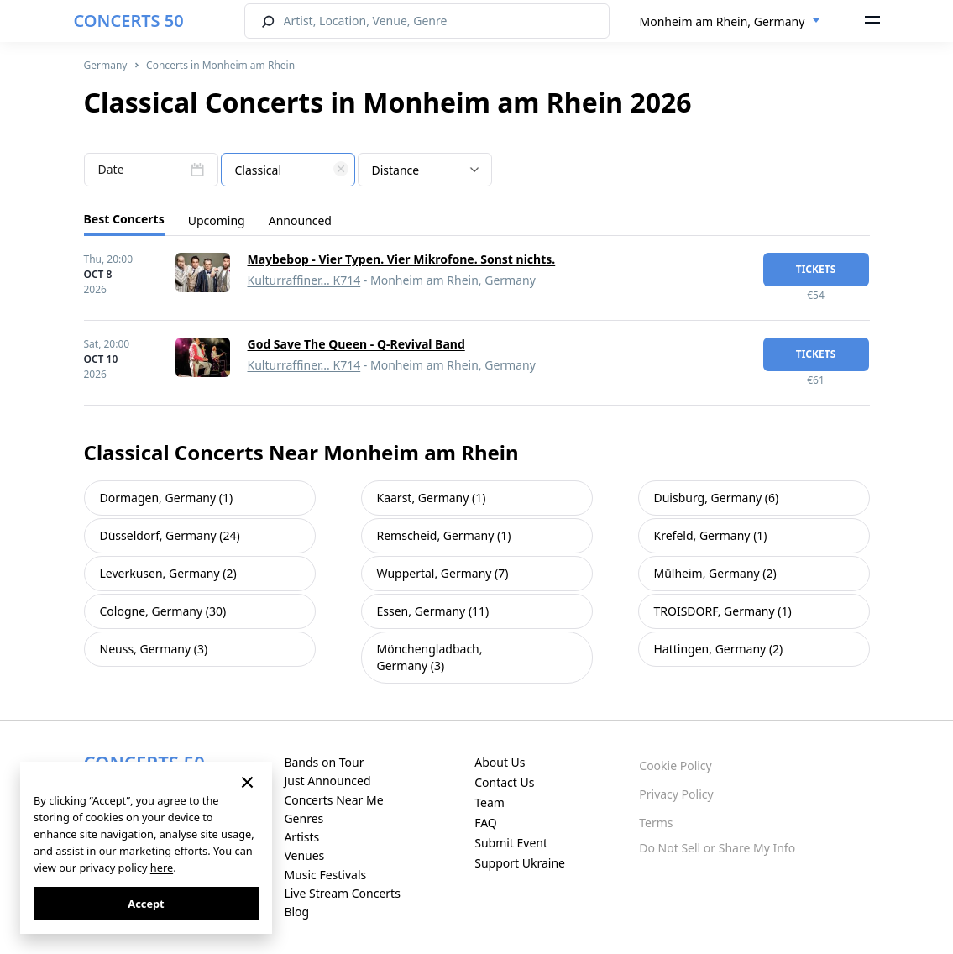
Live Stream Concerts (342, 893)
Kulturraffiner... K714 (304, 280)
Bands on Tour (324, 762)
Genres (303, 818)
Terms (656, 823)
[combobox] (730, 22)
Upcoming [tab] (216, 220)
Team (489, 802)
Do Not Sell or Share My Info (717, 848)
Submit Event (510, 843)
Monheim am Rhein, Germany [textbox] (722, 21)
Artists (301, 837)
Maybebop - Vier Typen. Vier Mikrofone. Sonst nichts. (402, 259)
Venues (304, 855)
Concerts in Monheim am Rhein (220, 65)
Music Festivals (325, 875)
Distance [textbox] (396, 170)
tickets (816, 269)
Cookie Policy (675, 765)
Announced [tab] (300, 220)
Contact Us (504, 782)
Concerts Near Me (333, 800)
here (161, 867)
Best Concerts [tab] (124, 219)
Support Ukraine (519, 863)
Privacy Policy (676, 794)
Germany (106, 65)
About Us (499, 762)
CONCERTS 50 (129, 20)
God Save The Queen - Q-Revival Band (356, 344)
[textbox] (288, 170)
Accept (146, 903)
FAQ (485, 823)
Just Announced (327, 781)
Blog (296, 912)
